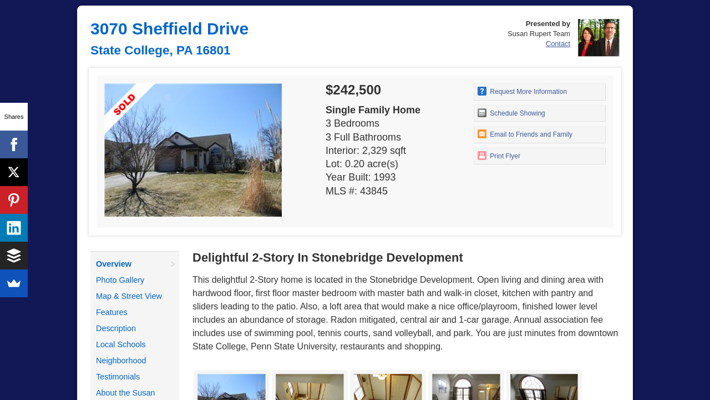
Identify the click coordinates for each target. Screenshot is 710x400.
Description (116, 328)
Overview (113, 263)
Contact (558, 43)
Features (112, 312)
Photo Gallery (120, 280)
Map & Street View (129, 296)
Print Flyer (499, 155)
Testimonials (118, 376)
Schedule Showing (511, 112)
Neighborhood (121, 360)
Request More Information (522, 91)
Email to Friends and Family (525, 133)
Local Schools (121, 344)
